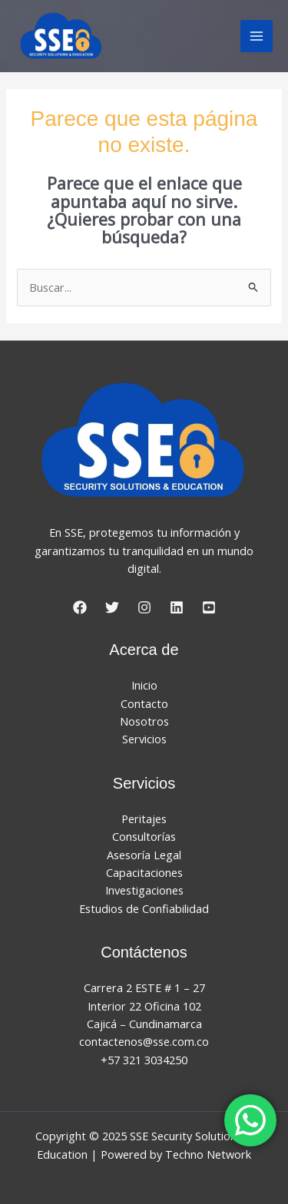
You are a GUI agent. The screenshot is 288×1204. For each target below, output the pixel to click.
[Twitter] (112, 607)
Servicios (144, 738)
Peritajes (144, 818)
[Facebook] (80, 607)
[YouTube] (209, 607)
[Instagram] (144, 607)
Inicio (144, 685)
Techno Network (208, 1154)
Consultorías (144, 836)
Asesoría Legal (144, 854)
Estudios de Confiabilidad (144, 908)
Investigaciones (144, 890)
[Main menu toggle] (256, 36)
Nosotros (144, 721)
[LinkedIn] (177, 607)
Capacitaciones (144, 872)
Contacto (144, 703)
